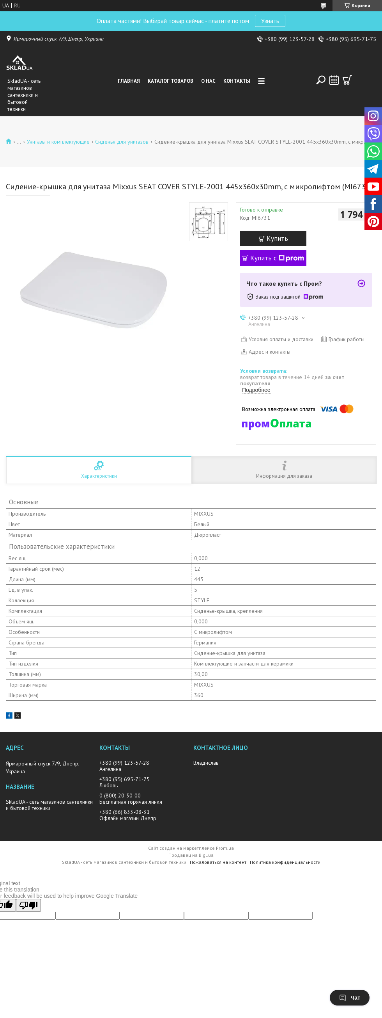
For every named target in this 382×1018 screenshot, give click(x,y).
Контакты (236, 81)
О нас (208, 81)
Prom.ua (225, 848)
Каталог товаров (170, 81)
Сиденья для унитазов (122, 142)
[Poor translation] (28, 905)
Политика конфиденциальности (285, 862)
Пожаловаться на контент (218, 862)
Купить (277, 238)
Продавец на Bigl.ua (191, 855)
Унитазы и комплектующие (58, 142)
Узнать (270, 21)
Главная (129, 81)
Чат (349, 997)
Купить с (277, 258)
